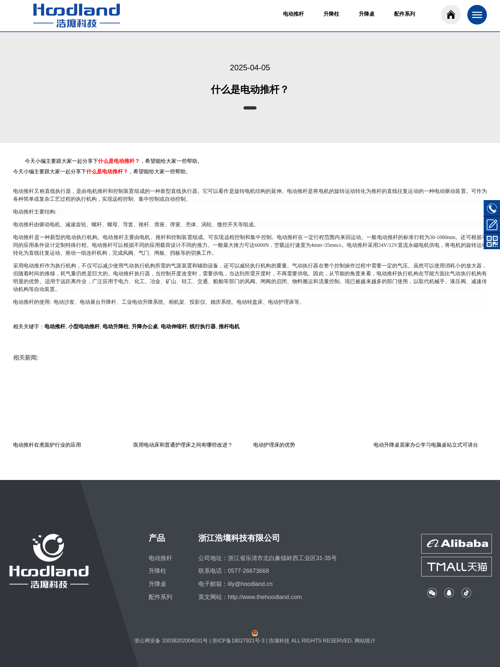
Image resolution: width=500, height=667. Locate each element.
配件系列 (404, 14)
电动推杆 (293, 14)
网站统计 (365, 640)
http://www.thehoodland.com (265, 597)
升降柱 (331, 14)
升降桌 (367, 14)
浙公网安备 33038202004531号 (171, 640)
